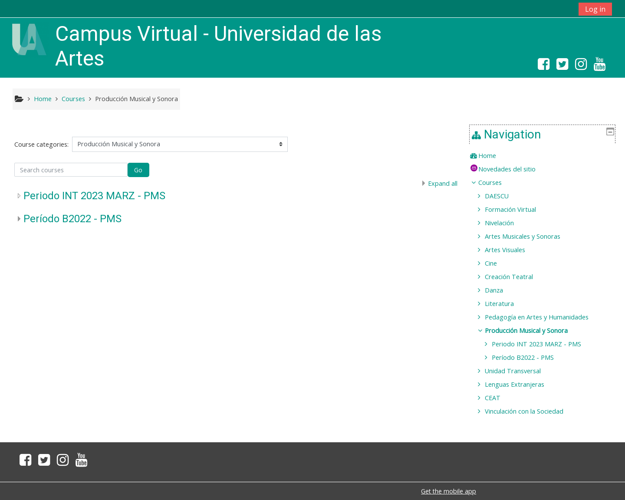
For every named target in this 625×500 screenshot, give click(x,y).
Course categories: (41, 144)
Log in (595, 9)
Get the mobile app (448, 491)
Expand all (442, 183)
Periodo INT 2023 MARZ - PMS (94, 196)
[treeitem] (545, 156)
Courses (496, 182)
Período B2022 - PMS (72, 219)
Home (493, 155)
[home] (29, 39)
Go (138, 170)
